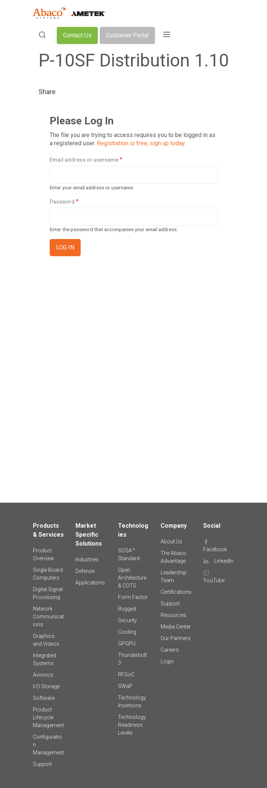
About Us (171, 542)
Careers (170, 650)
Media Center (176, 627)
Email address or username (84, 160)
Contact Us (77, 35)
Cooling (127, 632)
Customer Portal (127, 35)
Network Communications (48, 616)
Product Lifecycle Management (48, 717)
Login (167, 661)
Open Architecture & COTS (132, 578)
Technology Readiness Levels (132, 725)
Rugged (127, 609)
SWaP (125, 686)
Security (127, 620)
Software (44, 698)
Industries (87, 559)
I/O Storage (46, 686)
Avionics (43, 675)
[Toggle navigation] (167, 35)
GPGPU (127, 643)
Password (62, 202)
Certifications (176, 592)
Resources (173, 615)
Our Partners (175, 638)
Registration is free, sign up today (140, 143)
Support (42, 764)
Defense (84, 571)
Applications (90, 583)
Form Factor (133, 597)
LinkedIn (223, 561)
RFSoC (126, 674)
